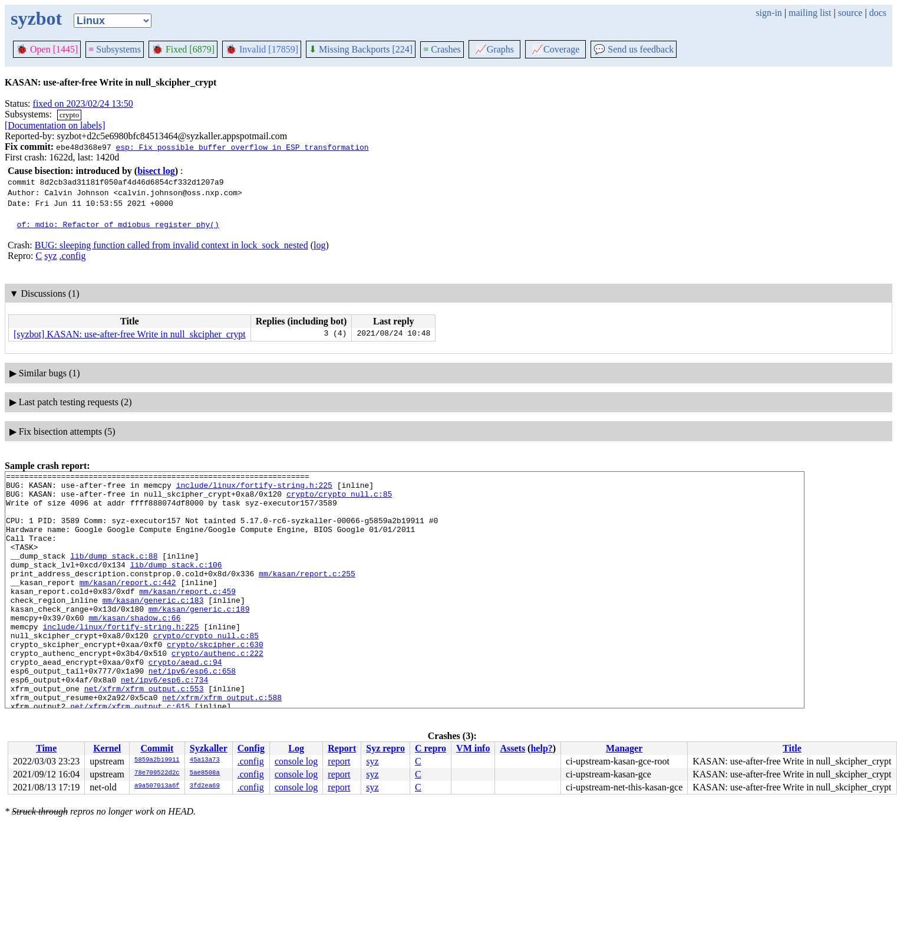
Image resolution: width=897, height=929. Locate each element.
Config (251, 748)
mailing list (810, 13)
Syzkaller (208, 748)
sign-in (768, 13)
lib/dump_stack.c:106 (176, 584)
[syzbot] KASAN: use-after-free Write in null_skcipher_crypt (130, 334)
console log (296, 761)
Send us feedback (633, 49)
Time (46, 748)
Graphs (494, 49)
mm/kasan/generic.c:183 (153, 626)
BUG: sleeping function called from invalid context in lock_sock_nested (171, 245)
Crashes (442, 49)
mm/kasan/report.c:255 (307, 594)
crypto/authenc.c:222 (217, 690)
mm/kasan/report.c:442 (128, 605)
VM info (473, 748)
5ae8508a (205, 773)
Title (792, 748)
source (850, 13)
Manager (624, 748)
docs (877, 13)
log (319, 245)
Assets (512, 748)
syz (50, 256)
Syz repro (385, 748)
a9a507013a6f (157, 786)
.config (73, 256)
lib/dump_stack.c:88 (113, 573)
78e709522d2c (157, 773)
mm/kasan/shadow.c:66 (134, 647)
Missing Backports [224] (361, 49)
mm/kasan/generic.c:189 (199, 637)
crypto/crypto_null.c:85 (339, 499)
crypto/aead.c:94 (185, 700)
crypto (69, 114)
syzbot (36, 18)
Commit (156, 748)
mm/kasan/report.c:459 (187, 615)
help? (541, 748)
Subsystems (114, 49)
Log (296, 748)
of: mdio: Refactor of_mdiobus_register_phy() (118, 224)
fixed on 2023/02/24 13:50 (83, 104)
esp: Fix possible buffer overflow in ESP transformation (242, 147)
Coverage (555, 49)
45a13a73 (205, 760)
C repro (430, 748)
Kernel (107, 748)
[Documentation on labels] (55, 125)
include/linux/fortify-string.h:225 (254, 488)
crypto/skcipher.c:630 (215, 679)
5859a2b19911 (157, 760)
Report (342, 748)
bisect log (156, 171)
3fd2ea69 (205, 786)
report (339, 761)
